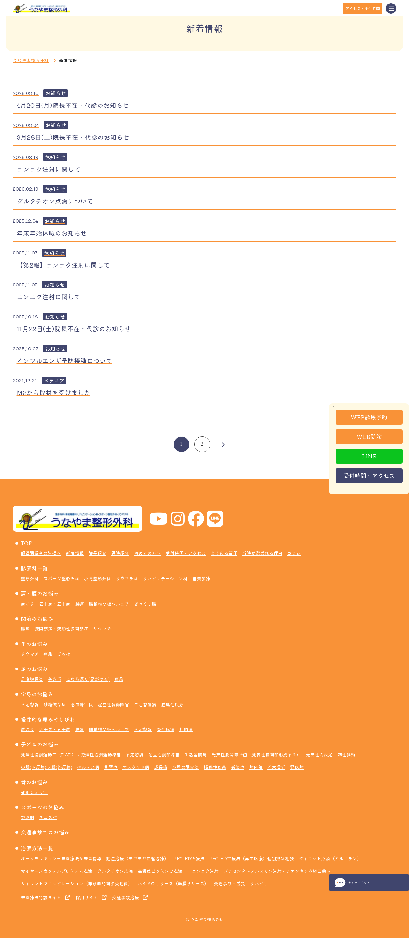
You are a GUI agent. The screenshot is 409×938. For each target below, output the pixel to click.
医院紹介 (120, 553)
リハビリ (259, 883)
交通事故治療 (125, 897)
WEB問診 (369, 436)
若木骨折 (276, 767)
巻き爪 (54, 679)
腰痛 (79, 603)
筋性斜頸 (346, 754)
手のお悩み (34, 644)
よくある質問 (224, 553)
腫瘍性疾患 (172, 704)
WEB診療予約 (369, 417)
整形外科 (30, 578)
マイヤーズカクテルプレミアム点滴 (56, 871)
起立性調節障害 (113, 704)
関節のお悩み (37, 618)
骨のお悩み (34, 782)
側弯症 (111, 767)
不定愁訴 (30, 704)
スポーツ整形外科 (61, 578)
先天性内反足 (319, 754)
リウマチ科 (127, 578)
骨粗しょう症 (34, 792)
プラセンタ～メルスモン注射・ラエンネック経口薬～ (277, 871)
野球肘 (297, 767)
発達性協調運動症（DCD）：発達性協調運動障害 (71, 754)
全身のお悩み (37, 694)
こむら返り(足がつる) (88, 679)
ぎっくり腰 (145, 603)
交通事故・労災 (229, 883)
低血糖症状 (82, 704)
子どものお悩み (40, 744)
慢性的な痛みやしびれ (48, 719)
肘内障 (256, 767)
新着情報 (75, 553)
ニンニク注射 (205, 871)
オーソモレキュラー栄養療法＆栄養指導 (61, 858)
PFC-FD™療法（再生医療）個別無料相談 (251, 858)
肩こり (27, 603)
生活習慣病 (145, 704)
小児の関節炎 (185, 767)
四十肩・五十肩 (54, 603)
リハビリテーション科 (165, 578)
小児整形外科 (97, 578)
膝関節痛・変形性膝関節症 (61, 628)
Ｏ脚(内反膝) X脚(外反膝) (46, 767)
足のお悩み (34, 669)
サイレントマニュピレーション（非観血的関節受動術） (77, 883)
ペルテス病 (88, 767)
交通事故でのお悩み (45, 832)
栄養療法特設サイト (41, 897)
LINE (369, 456)
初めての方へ (147, 553)
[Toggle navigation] (391, 8)
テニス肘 (48, 817)
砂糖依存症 (54, 704)
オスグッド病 (135, 767)
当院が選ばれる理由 (262, 553)
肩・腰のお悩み (40, 593)
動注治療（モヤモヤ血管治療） (137, 858)
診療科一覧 (34, 568)
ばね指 (64, 654)
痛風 (47, 654)
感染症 (237, 767)
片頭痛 (186, 729)
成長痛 (160, 767)
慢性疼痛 (165, 729)
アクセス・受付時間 (362, 8)
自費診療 (201, 578)
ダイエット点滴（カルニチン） (330, 858)
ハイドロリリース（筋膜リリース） (173, 883)
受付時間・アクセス (369, 475)
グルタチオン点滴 (115, 871)
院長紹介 (97, 553)
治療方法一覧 (37, 848)
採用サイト (86, 897)
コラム (294, 553)
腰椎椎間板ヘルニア (109, 603)
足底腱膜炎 (32, 679)
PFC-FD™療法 (189, 858)
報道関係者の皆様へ (41, 553)
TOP (26, 543)
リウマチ (102, 628)
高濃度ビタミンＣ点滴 (162, 871)
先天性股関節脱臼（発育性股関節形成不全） (256, 754)
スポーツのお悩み (42, 807)
